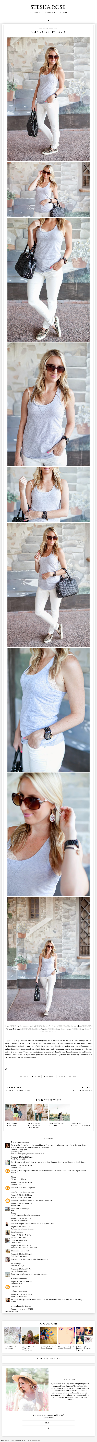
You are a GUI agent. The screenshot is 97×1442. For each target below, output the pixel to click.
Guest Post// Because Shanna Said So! (83, 1348)
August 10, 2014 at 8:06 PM (21, 1282)
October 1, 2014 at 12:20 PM (22, 1309)
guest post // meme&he (10, 1347)
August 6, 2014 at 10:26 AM (21, 1157)
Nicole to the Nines (18, 1179)
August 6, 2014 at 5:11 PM (21, 1227)
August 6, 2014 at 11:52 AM (21, 1195)
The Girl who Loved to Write (22, 1248)
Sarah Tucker (16, 1159)
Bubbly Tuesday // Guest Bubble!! (48, 1347)
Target (45, 1026)
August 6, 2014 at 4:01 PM (21, 1218)
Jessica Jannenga (17, 1142)
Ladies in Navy (17, 1237)
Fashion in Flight (17, 1266)
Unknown (14, 1167)
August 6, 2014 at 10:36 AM (21, 1182)
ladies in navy (16, 1242)
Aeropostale (24, 1026)
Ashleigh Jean (16, 1256)
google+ (73, 1076)
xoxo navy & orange (19, 1278)
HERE (13, 1026)
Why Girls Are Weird (19, 1197)
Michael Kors (34, 1029)
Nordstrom (71, 1026)
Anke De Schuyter (18, 1296)
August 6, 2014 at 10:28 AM (21, 1165)
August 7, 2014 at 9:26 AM (21, 1246)
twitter (36, 1076)
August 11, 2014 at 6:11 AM (21, 1294)
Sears (63, 1029)
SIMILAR (61, 1026)
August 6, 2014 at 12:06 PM (21, 1203)
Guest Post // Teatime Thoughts (28, 1348)
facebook (23, 1076)
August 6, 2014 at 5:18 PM (21, 1235)
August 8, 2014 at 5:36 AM (21, 1254)
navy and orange (17, 1271)
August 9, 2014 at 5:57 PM (21, 1269)
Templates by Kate (33, 1440)
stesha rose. (48, 7)
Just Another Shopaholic (20, 1229)
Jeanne (13, 1206)
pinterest (49, 1076)
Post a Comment (11, 1311)
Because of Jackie (18, 1220)
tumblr (61, 1076)
